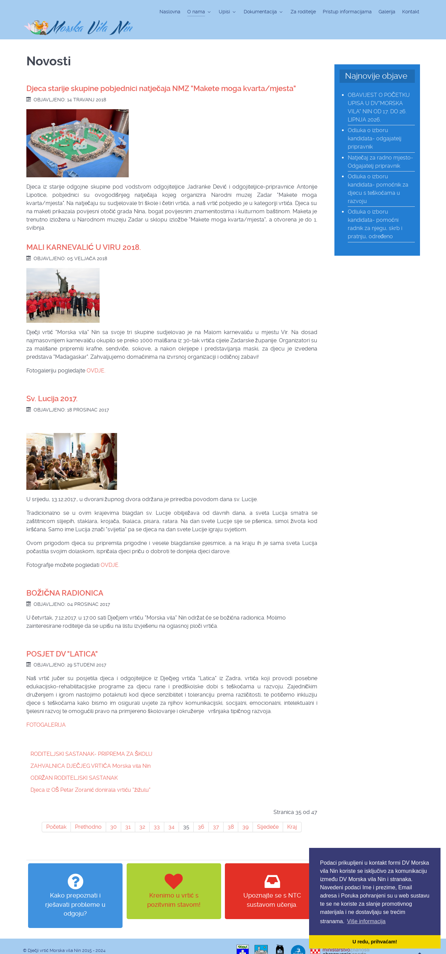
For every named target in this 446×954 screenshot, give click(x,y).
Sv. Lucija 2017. (52, 383)
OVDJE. (96, 355)
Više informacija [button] (366, 921)
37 (216, 812)
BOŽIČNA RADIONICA (65, 577)
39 (245, 812)
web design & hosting (45, 941)
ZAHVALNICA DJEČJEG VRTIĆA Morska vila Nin (90, 751)
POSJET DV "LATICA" (62, 638)
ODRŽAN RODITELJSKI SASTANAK (74, 763)
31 (128, 812)
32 (142, 812)
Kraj (292, 812)
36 (201, 812)
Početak (56, 812)
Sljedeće (268, 812)
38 (231, 812)
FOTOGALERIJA (46, 710)
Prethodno (88, 812)
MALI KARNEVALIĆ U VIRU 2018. (83, 232)
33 (157, 812)
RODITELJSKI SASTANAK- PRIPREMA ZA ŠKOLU (91, 739)
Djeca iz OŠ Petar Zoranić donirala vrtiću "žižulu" (90, 775)
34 (171, 812)
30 (113, 812)
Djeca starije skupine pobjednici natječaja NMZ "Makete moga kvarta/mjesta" (161, 73)
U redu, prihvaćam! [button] (375, 941)
